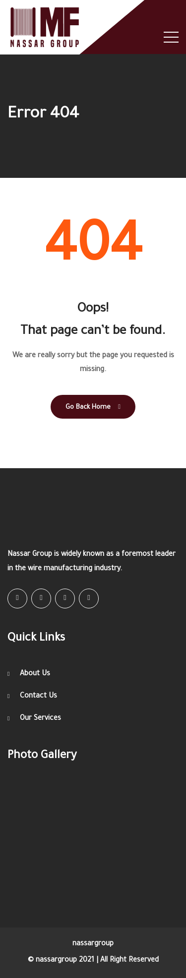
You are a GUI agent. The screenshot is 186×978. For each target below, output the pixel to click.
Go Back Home (93, 407)
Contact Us (38, 697)
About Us (35, 674)
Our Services (40, 719)
